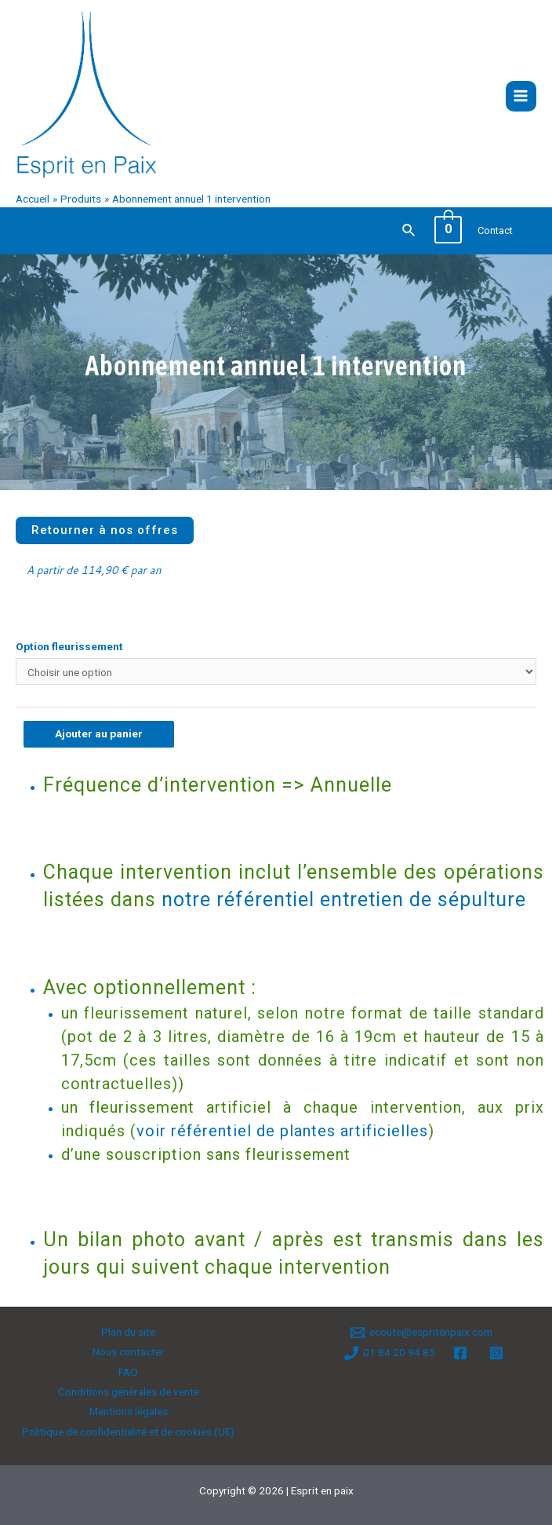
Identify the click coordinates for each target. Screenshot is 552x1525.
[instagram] (499, 1353)
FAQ (128, 1372)
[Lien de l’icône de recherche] (409, 230)
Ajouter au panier (99, 733)
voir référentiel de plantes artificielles (282, 1130)
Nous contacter (129, 1351)
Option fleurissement (69, 646)
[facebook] (462, 1353)
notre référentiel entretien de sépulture (344, 899)
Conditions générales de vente (128, 1391)
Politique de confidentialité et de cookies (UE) (128, 1431)
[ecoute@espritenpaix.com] (422, 1333)
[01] (389, 1353)
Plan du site (128, 1332)
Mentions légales (128, 1411)
